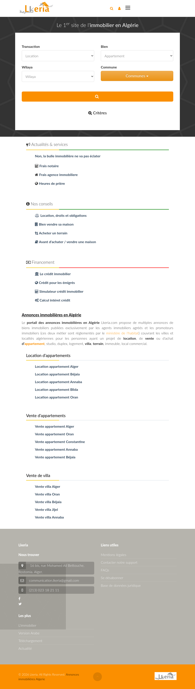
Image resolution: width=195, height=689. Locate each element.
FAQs (105, 570)
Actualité (25, 648)
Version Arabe (29, 633)
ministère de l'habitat (122, 333)
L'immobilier (27, 625)
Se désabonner (112, 578)
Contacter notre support (119, 562)
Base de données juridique (121, 585)
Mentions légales (113, 555)
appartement (34, 343)
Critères (97, 112)
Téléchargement (30, 641)
